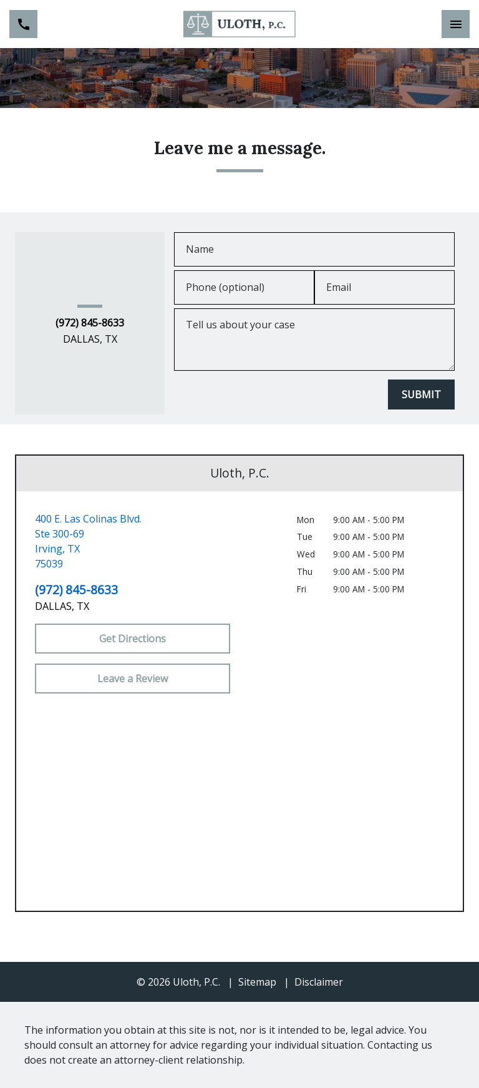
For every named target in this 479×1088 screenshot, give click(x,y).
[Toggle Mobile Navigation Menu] (456, 24)
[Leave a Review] (132, 678)
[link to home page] (239, 24)
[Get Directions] (132, 639)
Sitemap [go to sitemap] (257, 982)
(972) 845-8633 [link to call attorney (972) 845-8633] (90, 323)
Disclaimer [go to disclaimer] (318, 982)
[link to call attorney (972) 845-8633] (23, 24)
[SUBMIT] (421, 394)
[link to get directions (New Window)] (132, 541)
